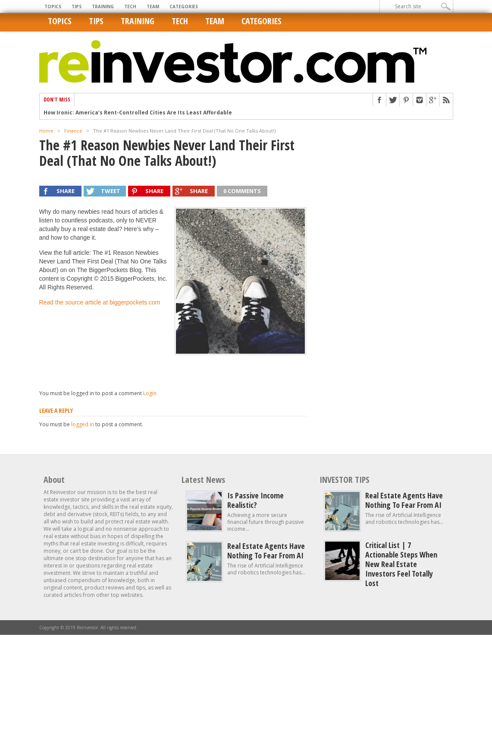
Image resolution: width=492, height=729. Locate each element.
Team (153, 6)
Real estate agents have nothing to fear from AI (266, 550)
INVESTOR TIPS (345, 479)
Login (150, 393)
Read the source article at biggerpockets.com (99, 302)
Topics (52, 6)
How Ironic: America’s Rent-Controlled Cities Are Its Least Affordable (138, 112)
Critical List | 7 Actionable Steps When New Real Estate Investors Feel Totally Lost (401, 564)
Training (103, 6)
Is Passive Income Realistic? (255, 500)
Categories (183, 6)
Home (46, 130)
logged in (82, 424)
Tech (130, 6)
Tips (76, 6)
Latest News (203, 479)
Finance (73, 130)
